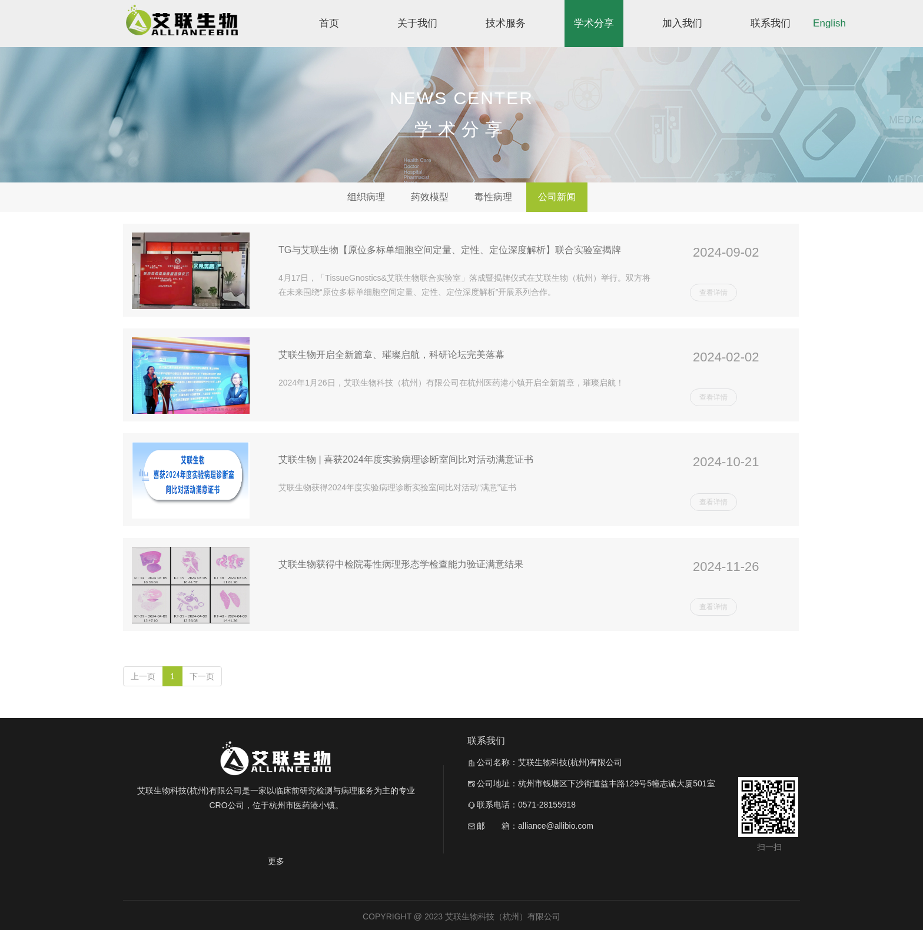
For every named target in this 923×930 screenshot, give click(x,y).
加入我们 (682, 23)
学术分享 (594, 23)
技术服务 (506, 23)
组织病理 (366, 197)
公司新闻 (557, 197)
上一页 (143, 676)
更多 (276, 861)
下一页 (202, 676)
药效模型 (430, 197)
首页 (329, 23)
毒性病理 (493, 197)
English (829, 23)
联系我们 (771, 23)
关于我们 (417, 23)
